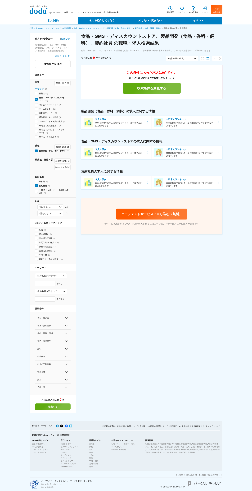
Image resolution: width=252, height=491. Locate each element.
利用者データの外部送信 (179, 426)
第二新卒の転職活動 (212, 447)
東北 (91, 447)
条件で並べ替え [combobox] (176, 58)
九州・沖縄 (93, 464)
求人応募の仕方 (157, 447)
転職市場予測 (156, 452)
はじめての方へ (38, 444)
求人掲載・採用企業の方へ (209, 475)
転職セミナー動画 (119, 449)
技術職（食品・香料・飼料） (119, 28)
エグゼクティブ (67, 461)
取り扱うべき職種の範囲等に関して (154, 426)
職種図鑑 (182, 452)
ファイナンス (66, 455)
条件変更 (65, 39)
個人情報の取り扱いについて (52, 484)
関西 (91, 458)
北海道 (91, 444)
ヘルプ (217, 426)
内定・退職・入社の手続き (191, 447)
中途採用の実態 (206, 449)
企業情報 (191, 452)
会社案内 (179, 475)
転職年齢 (194, 449)
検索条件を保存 (53, 64)
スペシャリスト (67, 458)
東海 (91, 452)
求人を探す (53, 20)
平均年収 (168, 449)
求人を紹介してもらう (102, 20)
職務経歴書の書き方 (183, 444)
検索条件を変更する (151, 88)
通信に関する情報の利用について (124, 426)
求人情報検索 (37, 447)
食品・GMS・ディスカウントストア (89, 28)
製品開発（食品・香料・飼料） (148, 28)
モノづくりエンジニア (69, 447)
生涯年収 (177, 449)
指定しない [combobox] (45, 207)
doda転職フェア (118, 447)
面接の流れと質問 (172, 447)
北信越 (91, 455)
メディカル (65, 449)
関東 (91, 449)
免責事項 (196, 426)
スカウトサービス (39, 452)
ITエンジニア (66, 444)
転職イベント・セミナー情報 (123, 444)
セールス (64, 452)
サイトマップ (207, 426)
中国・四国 (93, 461)
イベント (198, 20)
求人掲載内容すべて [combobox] (47, 276)
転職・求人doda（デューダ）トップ (45, 28)
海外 (91, 467)
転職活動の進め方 (152, 444)
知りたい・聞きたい (150, 20)
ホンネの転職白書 (170, 452)
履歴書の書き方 (167, 444)
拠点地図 (190, 475)
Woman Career (66, 467)
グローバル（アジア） (69, 464)
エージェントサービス (41, 449)
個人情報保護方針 (48, 487)
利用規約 (106, 426)
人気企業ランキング (155, 449)
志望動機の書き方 (200, 444)
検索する (52, 406)
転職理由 (185, 449)
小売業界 (67, 28)
